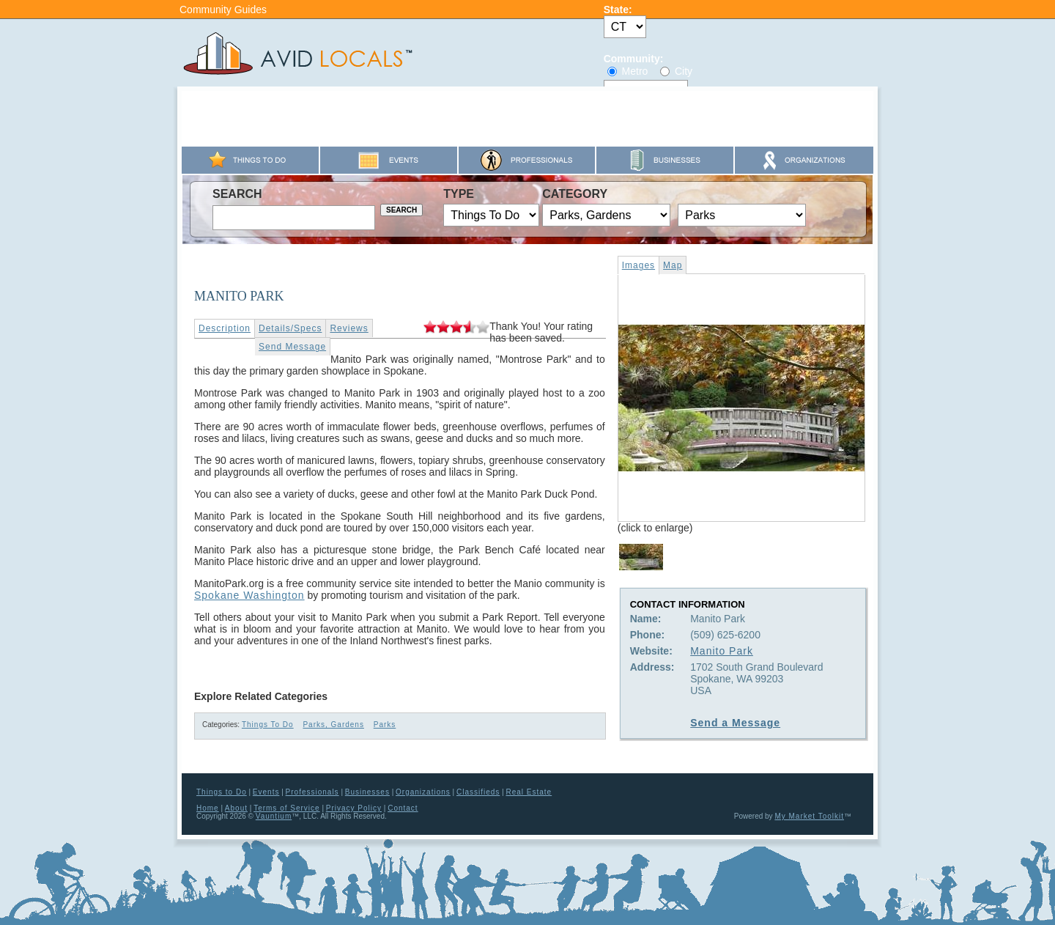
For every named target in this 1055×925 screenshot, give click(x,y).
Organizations (423, 792)
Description (225, 328)
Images (638, 265)
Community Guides (223, 9)
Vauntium (274, 816)
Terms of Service (286, 808)
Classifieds (478, 792)
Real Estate (529, 792)
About (236, 808)
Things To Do (268, 725)
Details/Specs (290, 328)
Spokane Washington (249, 595)
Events (266, 792)
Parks (385, 725)
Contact (403, 808)
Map (672, 265)
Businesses (367, 792)
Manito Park (721, 651)
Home (207, 808)
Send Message (292, 347)
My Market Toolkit (809, 816)
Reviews (349, 328)
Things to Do (221, 792)
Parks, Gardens (333, 725)
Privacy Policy (354, 808)
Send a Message (735, 723)
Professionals (312, 792)
